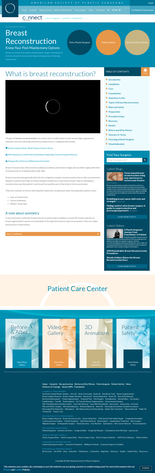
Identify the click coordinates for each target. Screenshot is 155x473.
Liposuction (114, 404)
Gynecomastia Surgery (114, 401)
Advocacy (114, 451)
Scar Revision (96, 423)
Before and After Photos (120, 130)
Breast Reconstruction (72, 418)
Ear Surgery (134, 399)
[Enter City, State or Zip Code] (124, 160)
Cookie (18, 469)
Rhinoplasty (69, 409)
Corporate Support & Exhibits (112, 444)
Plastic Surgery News (50, 437)
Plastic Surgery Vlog (86, 437)
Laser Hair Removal (80, 404)
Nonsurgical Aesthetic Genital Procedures (121, 406)
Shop (65, 451)
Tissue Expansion (139, 423)
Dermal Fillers (123, 399)
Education (73, 451)
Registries (105, 451)
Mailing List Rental (91, 444)
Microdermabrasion (70, 406)
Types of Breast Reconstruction (124, 102)
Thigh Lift (142, 409)
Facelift (58, 401)
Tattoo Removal (131, 409)
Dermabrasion (110, 399)
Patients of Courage (51, 387)
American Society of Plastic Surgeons (77, 2)
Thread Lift (46, 411)
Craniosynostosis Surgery (52, 421)
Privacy (7, 469)
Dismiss (145, 468)
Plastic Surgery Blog (69, 437)
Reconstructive (45, 10)
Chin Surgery (98, 399)
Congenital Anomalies (133, 418)
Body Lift (97, 394)
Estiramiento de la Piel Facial (116, 430)
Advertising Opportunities (52, 444)
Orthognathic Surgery (66, 423)
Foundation (100, 10)
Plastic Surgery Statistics (106, 437)
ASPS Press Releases (125, 437)
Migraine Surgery (49, 423)
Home (24, 10)
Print (145, 71)
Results (112, 125)
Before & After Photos (63, 10)
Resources (143, 451)
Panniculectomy (83, 423)
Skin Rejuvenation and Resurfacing (89, 409)
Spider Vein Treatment (114, 409)
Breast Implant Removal (51, 396)
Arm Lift (73, 394)
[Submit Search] (144, 160)
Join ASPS (58, 451)
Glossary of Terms (117, 134)
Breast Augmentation (125, 394)
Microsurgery (136, 421)
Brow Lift (112, 396)
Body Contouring (85, 394)
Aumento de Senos (65, 430)
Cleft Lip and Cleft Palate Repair (110, 418)
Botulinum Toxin (108, 394)
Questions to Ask (117, 98)
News (91, 10)
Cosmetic (33, 10)
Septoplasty (108, 423)
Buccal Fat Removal (125, 396)
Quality (123, 451)
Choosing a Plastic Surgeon (121, 139)
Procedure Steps (116, 116)
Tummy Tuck (58, 411)
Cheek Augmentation (70, 399)
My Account (47, 451)
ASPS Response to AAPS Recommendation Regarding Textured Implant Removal (41, 154)
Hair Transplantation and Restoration (57, 404)
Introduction (114, 79)
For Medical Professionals (142, 10)
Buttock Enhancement (51, 399)
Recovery (113, 121)
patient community (73, 18)
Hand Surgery (102, 421)
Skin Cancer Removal (122, 423)
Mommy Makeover (87, 406)
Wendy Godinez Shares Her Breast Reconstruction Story (123, 258)
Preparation (114, 111)
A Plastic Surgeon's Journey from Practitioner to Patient (135, 232)
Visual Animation (116, 144)
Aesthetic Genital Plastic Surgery (55, 394)
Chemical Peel (86, 399)
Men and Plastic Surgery (51, 406)
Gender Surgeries (71, 421)
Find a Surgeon (80, 10)
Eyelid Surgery (48, 401)
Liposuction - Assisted (129, 404)
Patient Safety (117, 384)
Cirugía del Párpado (95, 430)
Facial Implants (68, 401)
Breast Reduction (100, 396)
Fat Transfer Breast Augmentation (89, 401)
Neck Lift (99, 406)
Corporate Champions (73, 444)
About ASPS (67, 387)
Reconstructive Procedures (15, 27)
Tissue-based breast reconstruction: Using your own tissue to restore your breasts (126, 178)
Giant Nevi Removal (88, 421)
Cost (111, 88)
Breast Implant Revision (72, 396)
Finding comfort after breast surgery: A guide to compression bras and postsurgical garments (126, 208)
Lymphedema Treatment (119, 421)
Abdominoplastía (49, 430)
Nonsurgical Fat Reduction (52, 409)
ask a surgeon (52, 18)
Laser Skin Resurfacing (99, 404)
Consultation (115, 93)
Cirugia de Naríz (80, 430)
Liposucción (133, 430)
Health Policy (132, 451)
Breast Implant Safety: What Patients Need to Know (29, 148)
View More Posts (127, 217)
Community (94, 451)
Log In (150, 3)
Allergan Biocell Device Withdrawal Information (27, 161)
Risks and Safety (116, 107)
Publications (83, 451)
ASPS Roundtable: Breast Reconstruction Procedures (127, 252)
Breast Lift (87, 396)
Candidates (114, 84)
